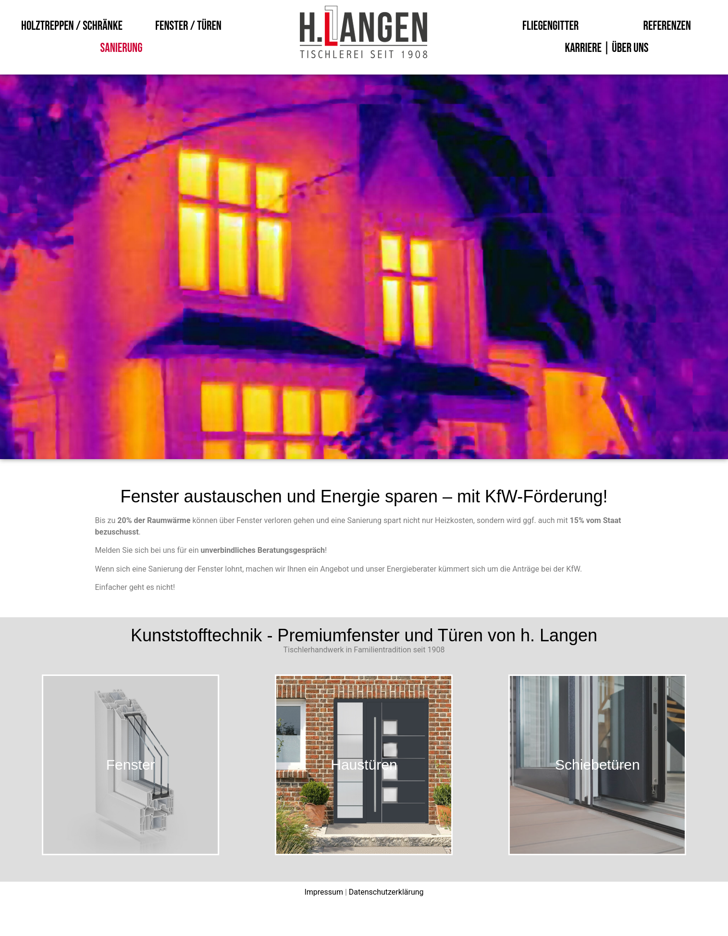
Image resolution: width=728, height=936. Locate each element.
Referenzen (667, 26)
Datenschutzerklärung (386, 892)
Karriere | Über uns (606, 48)
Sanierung (121, 48)
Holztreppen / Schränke (72, 26)
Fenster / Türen (188, 26)
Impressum (323, 892)
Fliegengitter (550, 26)
